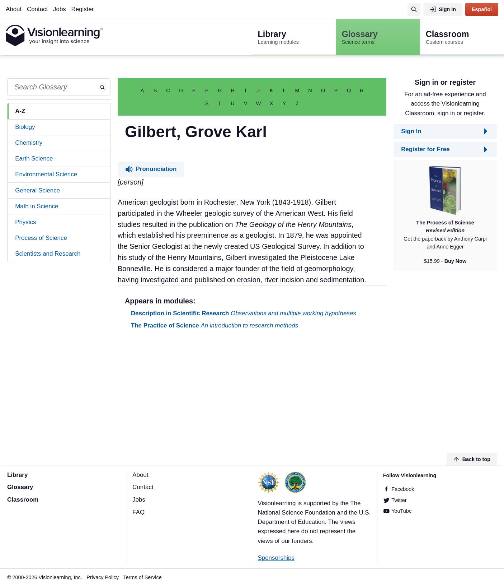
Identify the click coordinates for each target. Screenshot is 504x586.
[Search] (414, 9)
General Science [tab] (37, 190)
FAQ (138, 512)
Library (17, 474)
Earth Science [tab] (34, 158)
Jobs (59, 9)
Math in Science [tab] (36, 206)
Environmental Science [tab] (46, 174)
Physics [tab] (25, 222)
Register (82, 9)
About (14, 9)
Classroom (22, 499)
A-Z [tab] (20, 111)
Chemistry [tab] (28, 142)
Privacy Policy (102, 577)
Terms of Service (142, 577)
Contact (37, 9)
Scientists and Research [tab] (47, 253)
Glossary (20, 487)
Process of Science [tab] (41, 237)
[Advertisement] (252, 392)
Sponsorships (276, 557)
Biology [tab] (25, 127)
